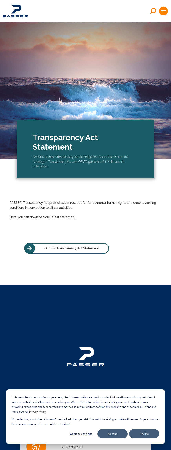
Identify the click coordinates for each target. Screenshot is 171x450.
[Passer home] (15, 11)
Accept (112, 433)
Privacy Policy (37, 411)
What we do (74, 447)
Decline (144, 433)
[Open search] (153, 11)
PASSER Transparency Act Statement (61, 248)
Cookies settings (81, 433)
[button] (163, 11)
